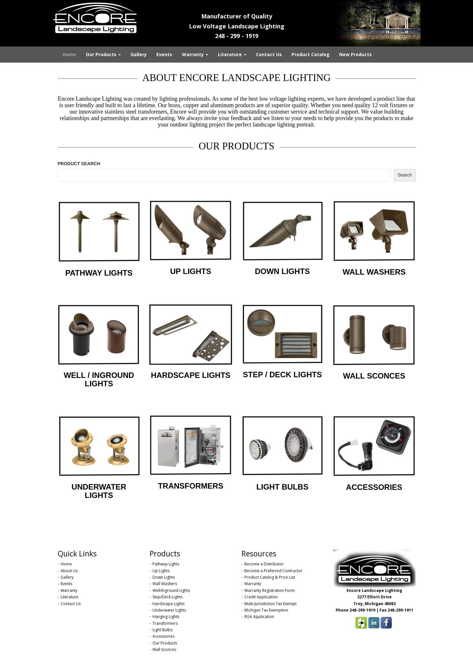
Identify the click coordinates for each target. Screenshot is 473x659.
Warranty (195, 54)
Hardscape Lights (168, 603)
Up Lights (161, 570)
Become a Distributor (264, 564)
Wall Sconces (164, 649)
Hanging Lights (166, 616)
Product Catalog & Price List (269, 577)
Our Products (103, 54)
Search (405, 174)
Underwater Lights (169, 610)
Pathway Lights (166, 564)
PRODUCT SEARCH (79, 163)
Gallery (139, 54)
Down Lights (164, 577)
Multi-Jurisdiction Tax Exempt (270, 603)
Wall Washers (165, 583)
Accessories (163, 636)
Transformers (165, 623)
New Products (355, 54)
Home (69, 54)
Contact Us (269, 54)
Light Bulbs (162, 630)
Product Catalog (310, 54)
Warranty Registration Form (269, 590)
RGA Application (259, 616)
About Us (69, 570)
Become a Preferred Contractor (273, 570)
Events (164, 54)
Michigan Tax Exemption (266, 610)
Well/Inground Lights (171, 590)
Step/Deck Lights (167, 597)
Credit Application (261, 597)
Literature (232, 54)
